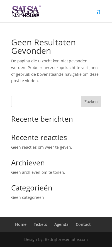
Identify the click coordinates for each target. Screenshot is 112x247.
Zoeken (91, 101)
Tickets (40, 224)
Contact (83, 224)
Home (20, 224)
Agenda (61, 224)
